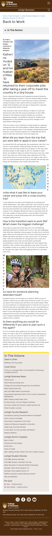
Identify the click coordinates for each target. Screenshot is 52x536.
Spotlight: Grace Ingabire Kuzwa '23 (16, 471)
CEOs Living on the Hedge (13, 418)
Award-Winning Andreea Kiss (14, 383)
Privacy (21, 524)
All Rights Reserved (27, 529)
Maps (11, 522)
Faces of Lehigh (9, 449)
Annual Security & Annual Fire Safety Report (31, 525)
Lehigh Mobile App (42, 522)
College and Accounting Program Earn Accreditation (22, 386)
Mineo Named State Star (12, 388)
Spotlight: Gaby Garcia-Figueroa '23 (16, 468)
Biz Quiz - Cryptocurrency (13, 484)
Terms (40, 529)
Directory (7, 522)
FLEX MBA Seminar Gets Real (14, 459)
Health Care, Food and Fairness (15, 427)
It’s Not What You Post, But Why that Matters (19, 430)
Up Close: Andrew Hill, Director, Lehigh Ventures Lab (22, 405)
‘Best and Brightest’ (10, 477)
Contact (16, 522)
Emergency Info (23, 522)
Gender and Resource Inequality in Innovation (19, 424)
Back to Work (8, 440)
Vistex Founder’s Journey (12, 408)
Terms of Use (15, 524)
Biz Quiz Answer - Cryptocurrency (16, 487)
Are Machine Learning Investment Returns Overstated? (22, 415)
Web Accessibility (33, 522)
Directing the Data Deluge (13, 443)
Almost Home (9, 380)
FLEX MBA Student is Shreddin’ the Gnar (18, 462)
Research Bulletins (10, 433)
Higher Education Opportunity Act (32, 524)
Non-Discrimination (15, 525)
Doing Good (8, 446)
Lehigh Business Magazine (30, 16)
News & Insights (14, 16)
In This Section (15, 30)
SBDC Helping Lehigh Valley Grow (15, 399)
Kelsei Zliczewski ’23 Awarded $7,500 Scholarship (21, 465)
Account (8, 524)
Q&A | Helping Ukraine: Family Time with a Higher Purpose (24, 452)
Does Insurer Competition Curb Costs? (17, 421)
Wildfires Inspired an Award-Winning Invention (19, 474)
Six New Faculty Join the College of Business (19, 402)
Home (5, 16)
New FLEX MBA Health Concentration (17, 391)
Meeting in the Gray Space (13, 363)
